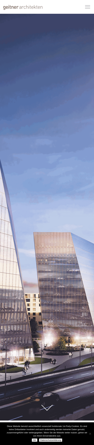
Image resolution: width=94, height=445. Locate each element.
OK (34, 440)
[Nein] (90, 433)
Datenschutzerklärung (50, 440)
